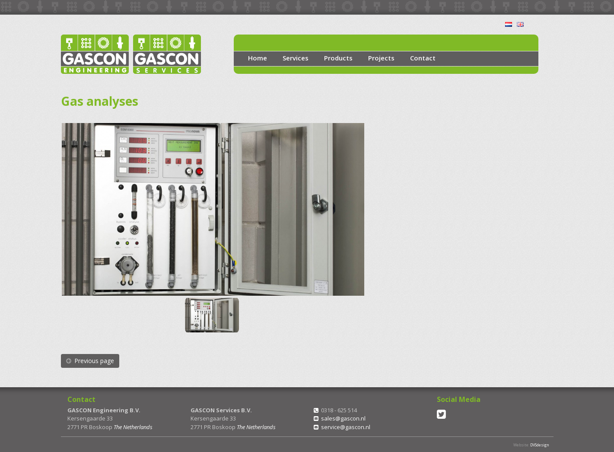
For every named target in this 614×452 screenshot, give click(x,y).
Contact (423, 58)
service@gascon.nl (345, 427)
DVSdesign (539, 445)
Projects (381, 58)
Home (257, 58)
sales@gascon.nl (343, 418)
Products (338, 58)
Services (296, 58)
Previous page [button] (90, 361)
